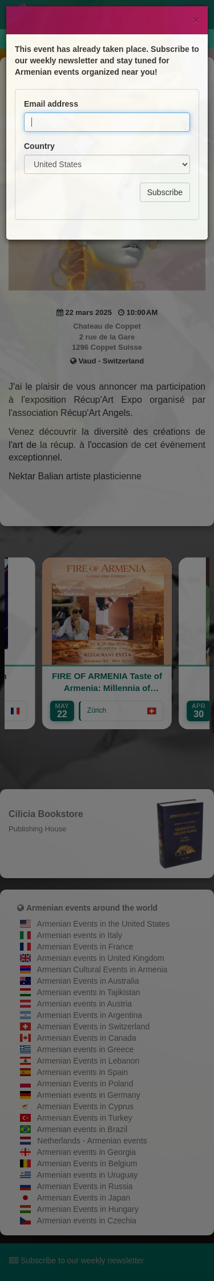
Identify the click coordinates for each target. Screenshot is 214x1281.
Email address (51, 78)
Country (39, 120)
